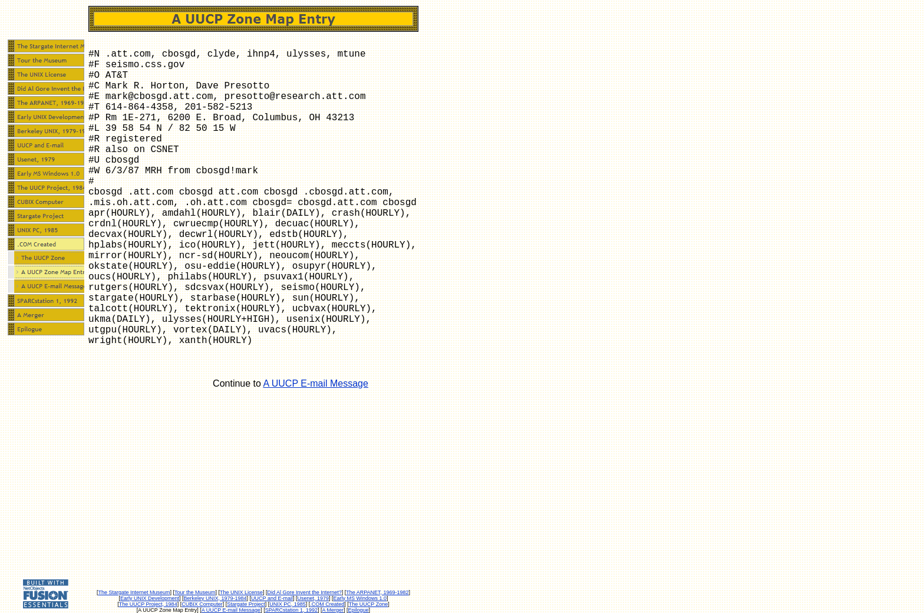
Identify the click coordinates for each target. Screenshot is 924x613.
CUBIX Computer (202, 604)
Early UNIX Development (149, 598)
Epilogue (358, 610)
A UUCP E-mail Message (315, 383)
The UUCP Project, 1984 (148, 604)
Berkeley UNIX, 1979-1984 (215, 598)
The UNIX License (241, 592)
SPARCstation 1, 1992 (291, 610)
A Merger (333, 610)
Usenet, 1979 (313, 598)
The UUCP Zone (368, 604)
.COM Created (327, 604)
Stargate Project (246, 604)
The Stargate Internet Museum (134, 592)
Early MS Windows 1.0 (360, 598)
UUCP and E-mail (272, 598)
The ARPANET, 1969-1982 (377, 592)
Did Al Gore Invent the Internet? (305, 592)
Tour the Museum (195, 592)
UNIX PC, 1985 (287, 604)
